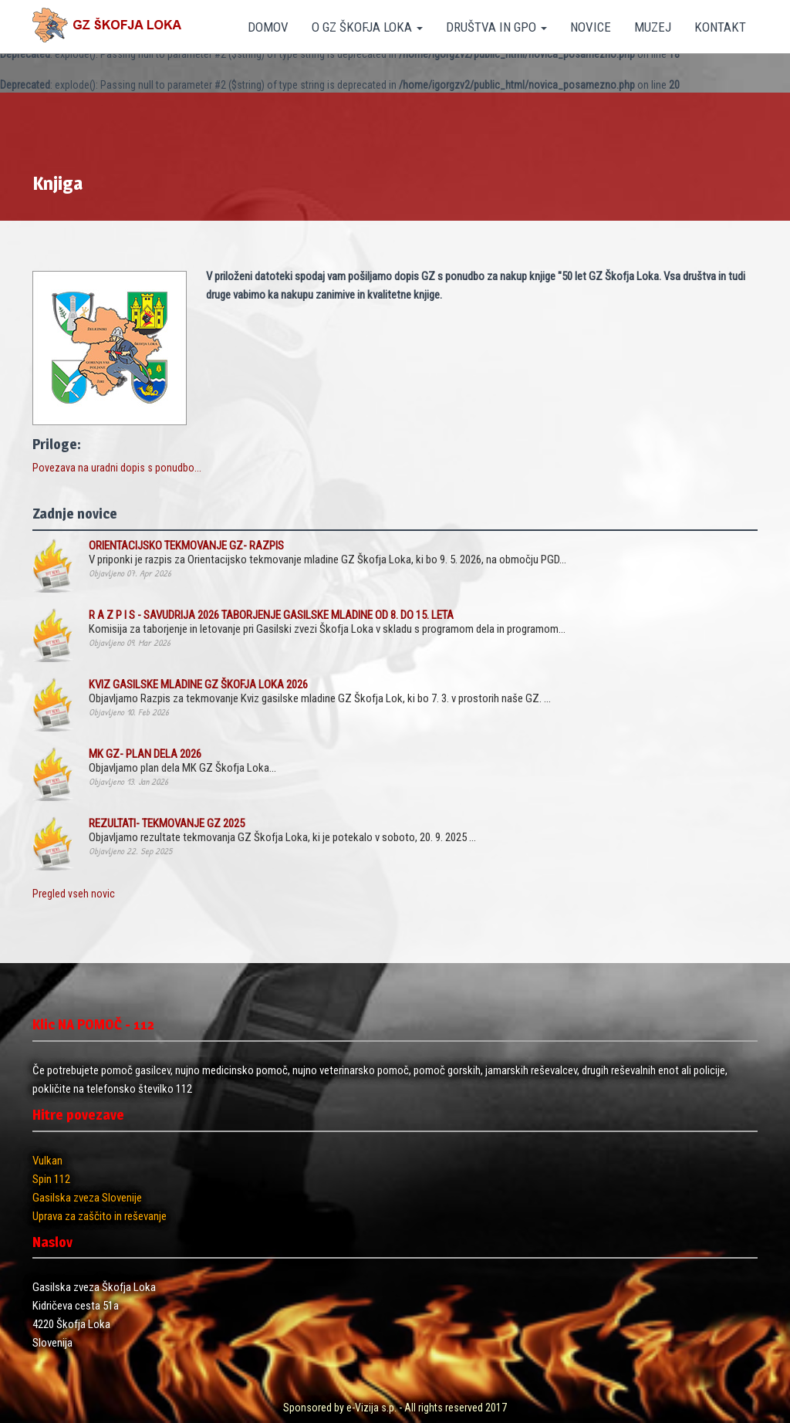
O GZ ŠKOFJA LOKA (367, 27)
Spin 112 (51, 1179)
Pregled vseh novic (73, 893)
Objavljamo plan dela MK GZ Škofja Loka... (182, 761)
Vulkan (47, 1161)
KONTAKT (720, 27)
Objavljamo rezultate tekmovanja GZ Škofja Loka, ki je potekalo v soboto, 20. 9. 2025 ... (282, 830)
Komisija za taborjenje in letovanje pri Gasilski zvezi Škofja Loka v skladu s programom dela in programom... (327, 622)
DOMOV (268, 27)
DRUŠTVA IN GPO (496, 27)
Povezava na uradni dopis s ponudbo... (116, 467)
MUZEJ (652, 27)
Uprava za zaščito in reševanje (99, 1216)
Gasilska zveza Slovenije (87, 1198)
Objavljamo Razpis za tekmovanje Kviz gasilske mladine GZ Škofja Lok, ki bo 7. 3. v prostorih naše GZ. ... (320, 691)
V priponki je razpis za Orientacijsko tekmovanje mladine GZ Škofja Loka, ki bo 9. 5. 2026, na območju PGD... (327, 552)
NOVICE (590, 27)
